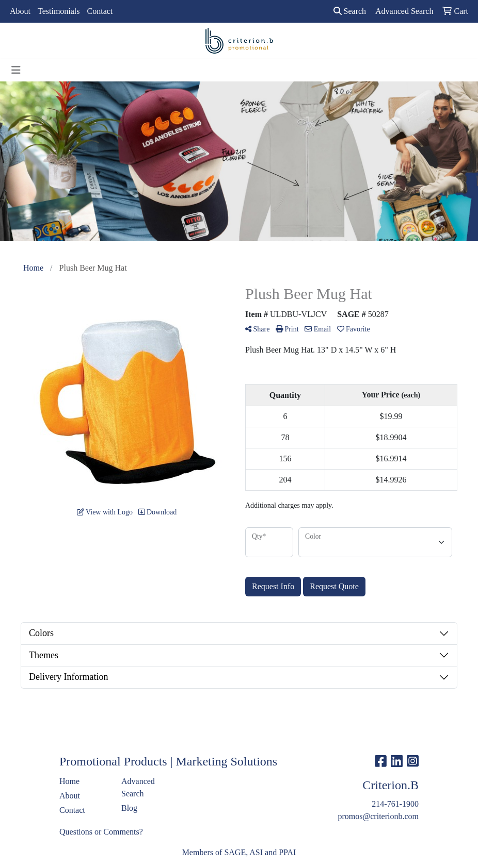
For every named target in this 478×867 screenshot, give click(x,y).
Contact (100, 11)
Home (69, 781)
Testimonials (59, 11)
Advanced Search (138, 787)
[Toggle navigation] (16, 70)
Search (350, 11)
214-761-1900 (395, 803)
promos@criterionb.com (378, 816)
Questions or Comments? (101, 831)
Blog (129, 808)
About (20, 11)
